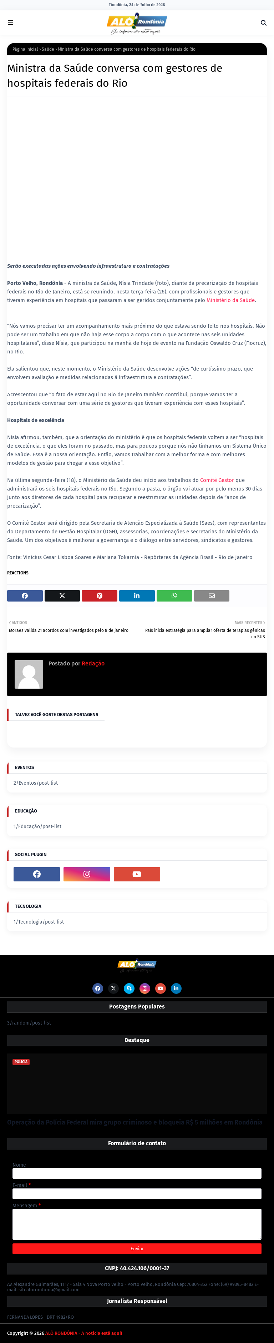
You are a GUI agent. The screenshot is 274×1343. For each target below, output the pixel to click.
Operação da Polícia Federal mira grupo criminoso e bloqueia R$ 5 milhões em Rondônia (135, 1122)
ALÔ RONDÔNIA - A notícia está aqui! (83, 1333)
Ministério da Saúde (231, 300)
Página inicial (25, 49)
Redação (92, 663)
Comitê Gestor (217, 480)
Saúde (48, 49)
